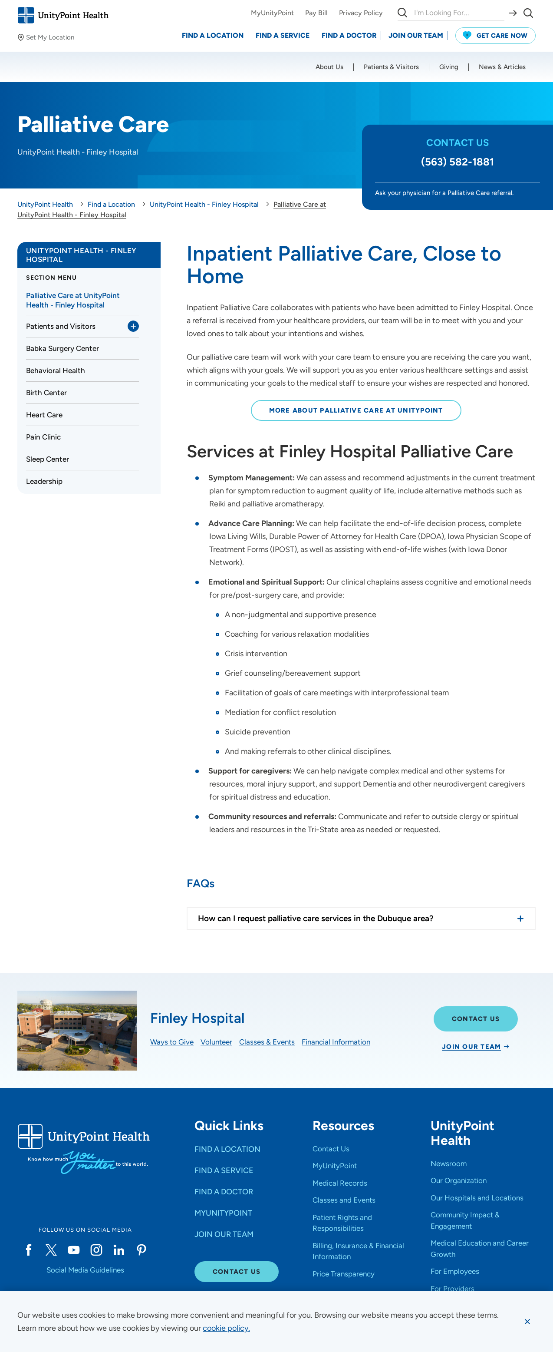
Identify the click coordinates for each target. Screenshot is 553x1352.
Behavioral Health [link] (55, 370)
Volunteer (216, 1042)
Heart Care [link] (44, 414)
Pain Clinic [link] (43, 437)
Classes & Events (267, 1042)
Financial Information (336, 1042)
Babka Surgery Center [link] (62, 348)
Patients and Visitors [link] (60, 326)
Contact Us (476, 1019)
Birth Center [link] (46, 392)
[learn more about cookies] (226, 1328)
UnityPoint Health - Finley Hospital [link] (81, 255)
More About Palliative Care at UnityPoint (356, 410)
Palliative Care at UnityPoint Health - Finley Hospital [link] (73, 300)
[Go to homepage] (63, 15)
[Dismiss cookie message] (527, 1321)
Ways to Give (172, 1042)
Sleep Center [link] (47, 459)
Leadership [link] (44, 481)
